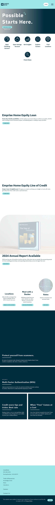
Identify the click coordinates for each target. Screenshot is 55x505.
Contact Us (6, 493)
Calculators (6, 485)
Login (46, 4)
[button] (52, 4)
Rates (4, 482)
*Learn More (6, 123)
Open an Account (7, 27)
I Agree (50, 500)
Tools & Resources (9, 478)
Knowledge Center (7, 480)
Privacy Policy (28, 501)
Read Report (6, 263)
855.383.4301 (7, 472)
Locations (6, 470)
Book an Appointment (27, 304)
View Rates (45, 304)
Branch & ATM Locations (9, 304)
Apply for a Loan (7, 29)
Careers (5, 489)
